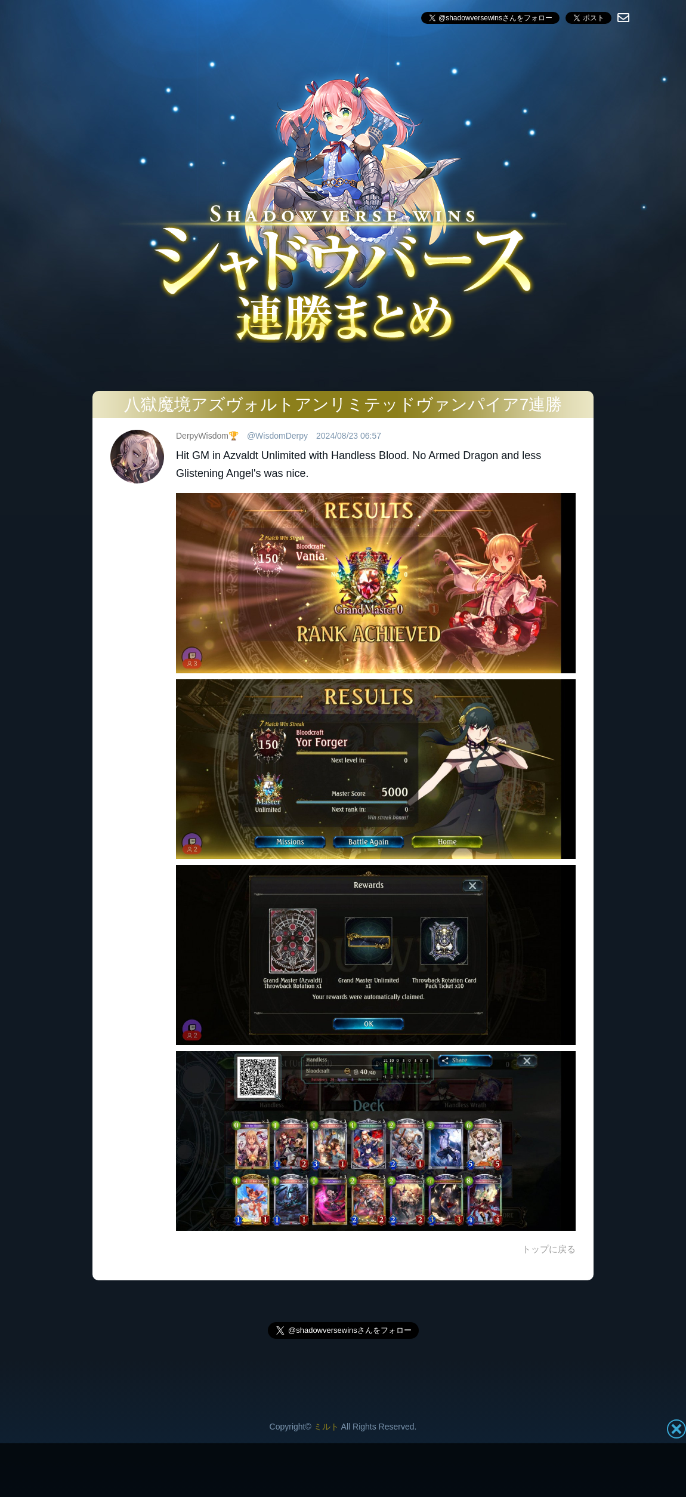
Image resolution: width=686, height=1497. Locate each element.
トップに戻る (549, 1249)
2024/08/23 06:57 (348, 436)
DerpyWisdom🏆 (207, 436)
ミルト (326, 1426)
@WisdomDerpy (277, 436)
